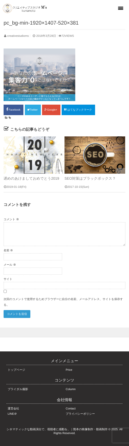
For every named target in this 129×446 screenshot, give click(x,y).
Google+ (51, 109)
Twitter (32, 109)
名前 (8, 250)
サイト (8, 279)
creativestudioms (18, 36)
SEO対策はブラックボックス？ (90, 179)
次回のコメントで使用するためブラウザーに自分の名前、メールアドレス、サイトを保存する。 (63, 301)
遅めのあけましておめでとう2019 (31, 179)
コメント (11, 219)
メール (10, 264)
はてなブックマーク (78, 109)
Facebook (13, 109)
